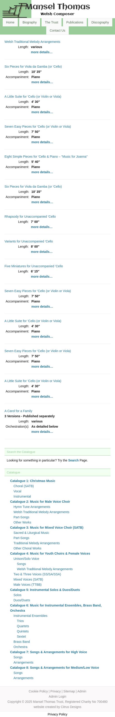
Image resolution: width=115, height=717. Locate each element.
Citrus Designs (71, 707)
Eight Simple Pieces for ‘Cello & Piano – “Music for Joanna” (46, 156)
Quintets (23, 631)
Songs (21, 564)
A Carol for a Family (18, 411)
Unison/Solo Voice (26, 558)
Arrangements (23, 662)
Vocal (17, 491)
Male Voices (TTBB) (27, 584)
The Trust (51, 22)
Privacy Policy (57, 714)
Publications (74, 22)
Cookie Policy (38, 691)
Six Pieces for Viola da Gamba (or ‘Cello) (33, 66)
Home (10, 22)
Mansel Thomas (57, 7)
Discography (100, 22)
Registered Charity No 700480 (86, 701)
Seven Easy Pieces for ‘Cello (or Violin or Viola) (38, 126)
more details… (42, 52)
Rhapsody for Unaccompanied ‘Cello (30, 216)
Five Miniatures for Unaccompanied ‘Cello (34, 266)
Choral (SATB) (24, 486)
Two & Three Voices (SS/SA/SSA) (37, 574)
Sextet (21, 636)
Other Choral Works (27, 548)
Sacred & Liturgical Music (31, 533)
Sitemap (69, 691)
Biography (30, 22)
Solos (17, 595)
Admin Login (57, 696)
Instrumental (22, 496)
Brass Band (22, 641)
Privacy (56, 691)
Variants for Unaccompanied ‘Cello (29, 241)
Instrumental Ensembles (30, 616)
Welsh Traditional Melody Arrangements (32, 42)
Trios (20, 621)
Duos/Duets (22, 600)
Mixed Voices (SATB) (28, 579)
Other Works (22, 522)
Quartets (23, 626)
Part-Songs (21, 517)
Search (73, 460)
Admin (81, 691)
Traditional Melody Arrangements (37, 543)
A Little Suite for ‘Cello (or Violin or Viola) (33, 96)
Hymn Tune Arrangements (32, 507)
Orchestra (20, 647)
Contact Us (57, 30)
